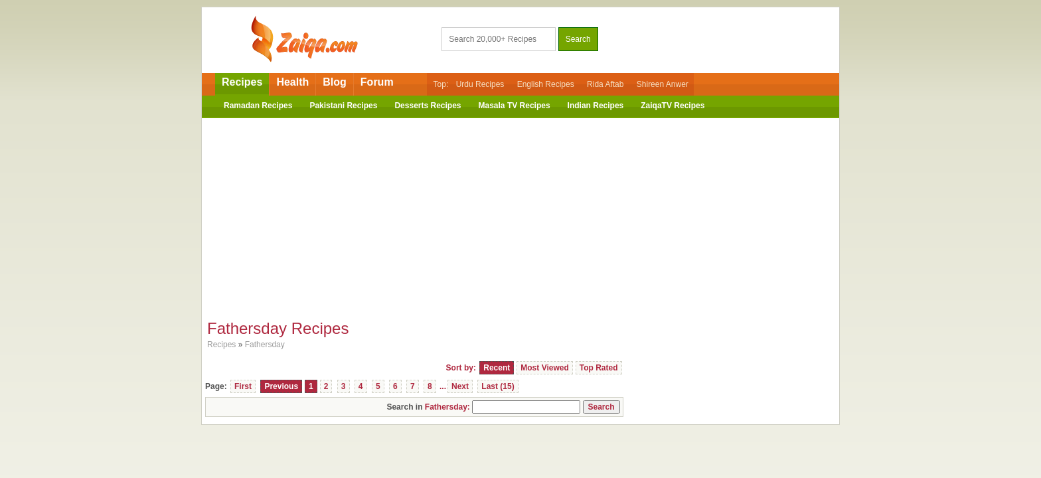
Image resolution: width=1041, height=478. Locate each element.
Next (460, 386)
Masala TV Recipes (514, 105)
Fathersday (265, 344)
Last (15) (497, 386)
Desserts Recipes (427, 105)
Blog (335, 82)
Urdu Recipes (480, 84)
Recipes (242, 82)
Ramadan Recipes (258, 105)
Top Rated (599, 367)
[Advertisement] (520, 214)
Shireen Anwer (662, 84)
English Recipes (545, 84)
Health (292, 82)
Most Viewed (544, 367)
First (243, 386)
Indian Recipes (596, 105)
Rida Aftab (605, 84)
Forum (377, 82)
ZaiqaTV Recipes (672, 105)
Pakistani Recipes (343, 105)
